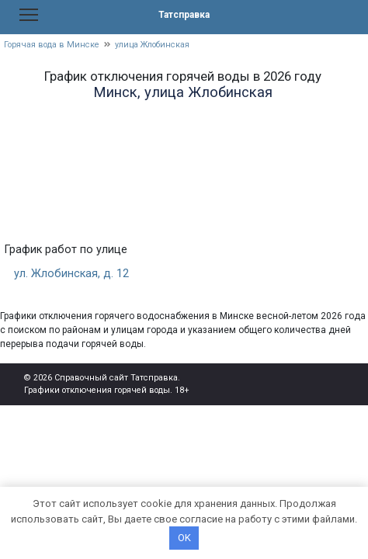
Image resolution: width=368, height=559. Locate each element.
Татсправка (184, 14)
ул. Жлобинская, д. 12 (71, 273)
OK (184, 537)
